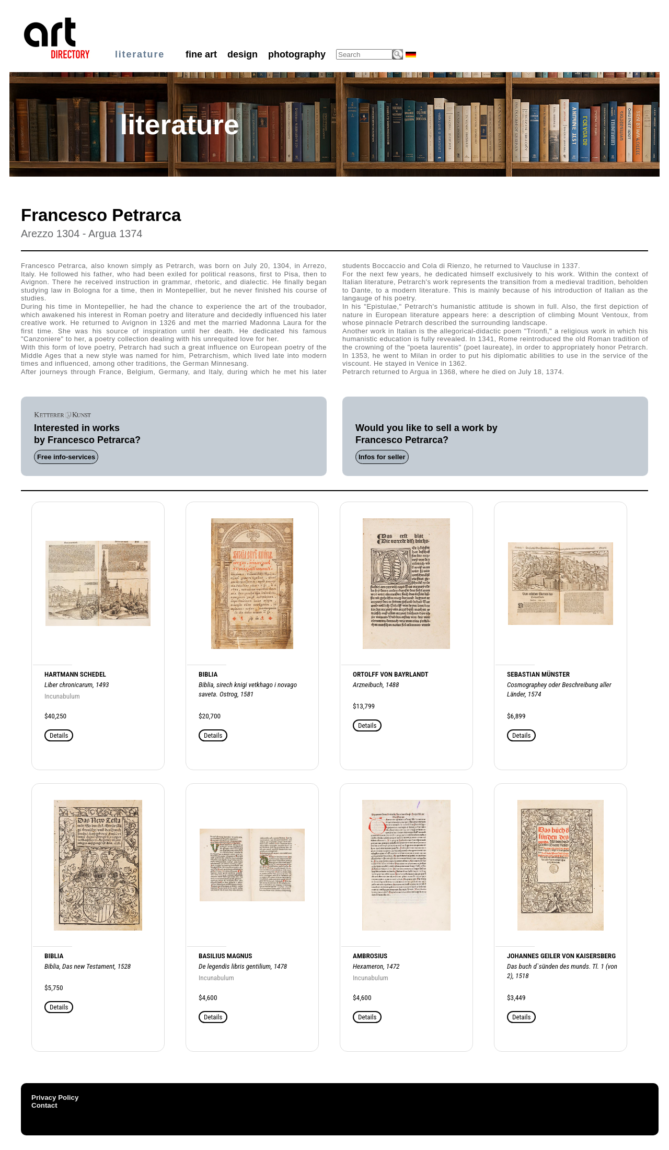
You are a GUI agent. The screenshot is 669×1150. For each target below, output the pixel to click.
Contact (44, 1105)
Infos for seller (382, 457)
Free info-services (66, 457)
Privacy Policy (54, 1097)
